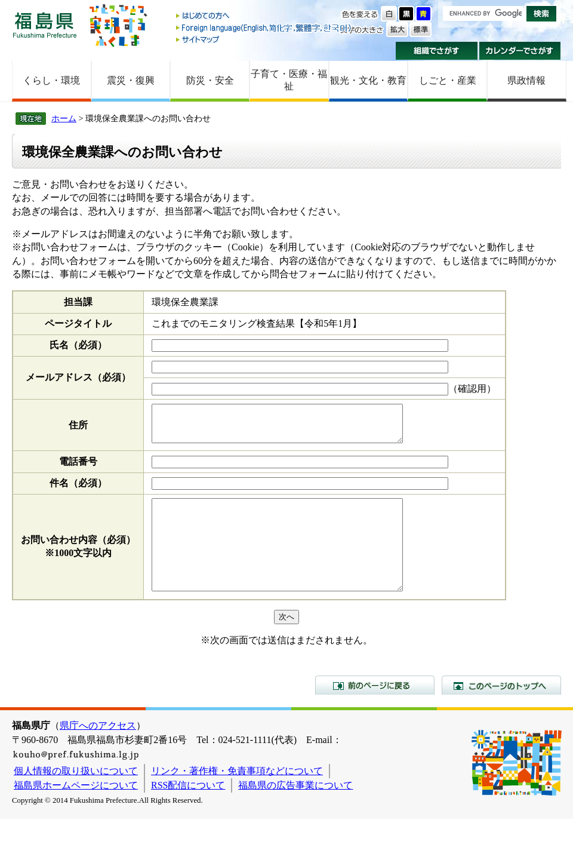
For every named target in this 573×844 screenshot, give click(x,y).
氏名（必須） (78, 345)
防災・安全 (210, 80)
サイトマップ (264, 39)
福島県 (45, 25)
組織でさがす (437, 51)
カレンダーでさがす (520, 51)
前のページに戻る (375, 710)
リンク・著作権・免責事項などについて (237, 796)
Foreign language (264, 27)
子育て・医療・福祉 (289, 80)
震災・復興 (131, 80)
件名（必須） (78, 490)
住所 (78, 428)
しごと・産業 (447, 80)
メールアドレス (78, 377)
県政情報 (526, 80)
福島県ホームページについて (76, 810)
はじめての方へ (264, 16)
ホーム (63, 118)
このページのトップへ (501, 710)
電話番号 (78, 469)
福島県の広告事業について (295, 810)
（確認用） (472, 388)
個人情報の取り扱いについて (76, 796)
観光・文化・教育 (368, 80)
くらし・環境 (51, 80)
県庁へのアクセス (98, 750)
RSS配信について (188, 810)
